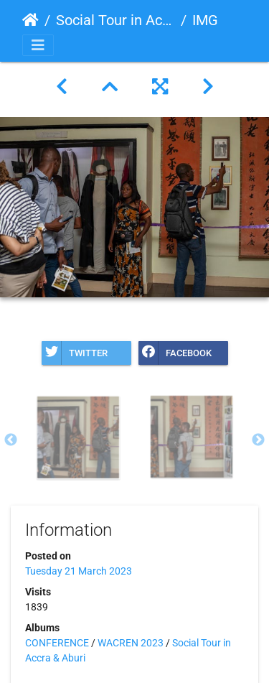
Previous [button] (11, 440)
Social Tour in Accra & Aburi (115, 20)
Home (30, 20)
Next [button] (258, 440)
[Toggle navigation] (38, 45)
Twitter (75, 353)
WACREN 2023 (131, 643)
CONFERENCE (57, 643)
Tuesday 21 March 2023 (78, 571)
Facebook (175, 353)
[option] (78, 437)
